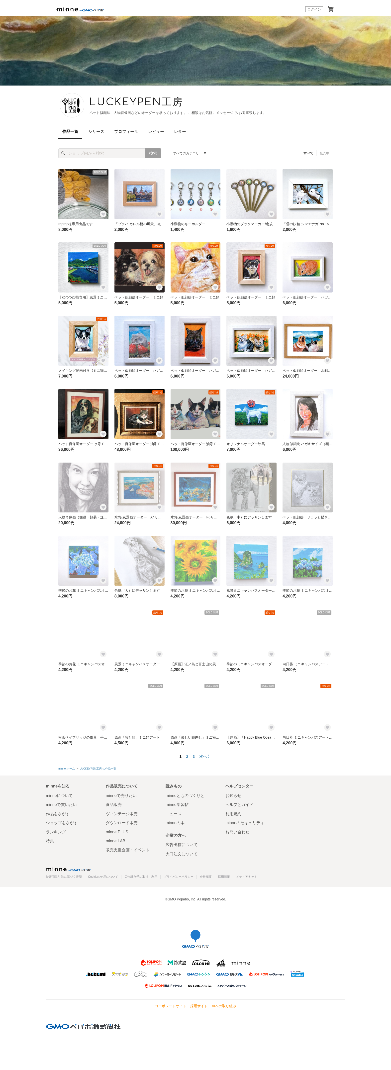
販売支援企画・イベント (128, 850)
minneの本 (175, 823)
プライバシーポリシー (179, 876)
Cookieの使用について (103, 876)
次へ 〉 (205, 756)
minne (68, 869)
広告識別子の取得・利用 (140, 876)
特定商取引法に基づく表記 (64, 876)
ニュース (174, 814)
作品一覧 (70, 131)
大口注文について (181, 854)
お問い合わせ (237, 832)
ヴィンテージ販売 (122, 814)
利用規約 (233, 814)
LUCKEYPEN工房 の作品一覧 (98, 768)
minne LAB (115, 841)
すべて (308, 153)
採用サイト (199, 1006)
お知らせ (233, 795)
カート (331, 9)
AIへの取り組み (224, 1006)
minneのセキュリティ (244, 823)
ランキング (56, 832)
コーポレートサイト (170, 1006)
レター (180, 131)
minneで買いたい (61, 804)
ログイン (314, 9)
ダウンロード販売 (122, 823)
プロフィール (126, 131)
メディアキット (246, 876)
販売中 (324, 153)
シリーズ (96, 131)
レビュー (156, 131)
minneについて (59, 795)
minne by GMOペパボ (80, 9)
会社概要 (206, 876)
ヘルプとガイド (239, 804)
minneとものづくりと (185, 795)
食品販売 (114, 804)
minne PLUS (117, 832)
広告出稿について (181, 845)
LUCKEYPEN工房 (136, 102)
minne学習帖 (177, 804)
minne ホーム (66, 768)
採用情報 (224, 876)
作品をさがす (58, 814)
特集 (50, 841)
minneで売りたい (121, 795)
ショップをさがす (62, 823)
